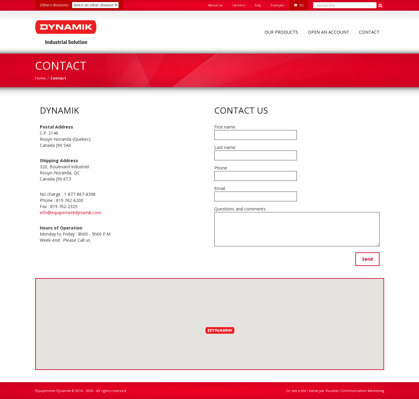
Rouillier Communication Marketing (355, 390)
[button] (220, 330)
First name (224, 127)
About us (215, 5)
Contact (369, 32)
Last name (224, 147)
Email (219, 188)
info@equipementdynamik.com (70, 212)
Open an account (328, 32)
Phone (220, 168)
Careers (238, 5)
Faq (258, 5)
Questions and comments (240, 209)
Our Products (281, 32)
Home (40, 78)
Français (277, 5)
